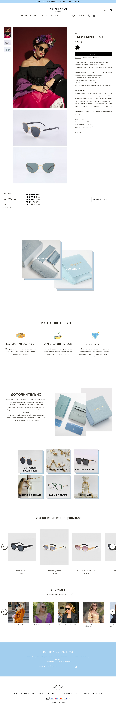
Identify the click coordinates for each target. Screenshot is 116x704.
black (77, 48)
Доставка (96, 57)
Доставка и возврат (27, 694)
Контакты (41, 694)
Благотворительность (71, 694)
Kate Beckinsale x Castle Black (68, 625)
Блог (101, 694)
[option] (22, 546)
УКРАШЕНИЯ (36, 16)
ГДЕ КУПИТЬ (78, 16)
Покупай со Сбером (89, 694)
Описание (78, 57)
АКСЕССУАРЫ (52, 16)
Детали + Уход (87, 57)
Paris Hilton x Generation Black (43, 625)
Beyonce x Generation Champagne (91, 625)
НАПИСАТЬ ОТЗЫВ (100, 199)
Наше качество (54, 694)
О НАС (66, 16)
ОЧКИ (24, 16)
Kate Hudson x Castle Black (17, 625)
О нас (15, 694)
